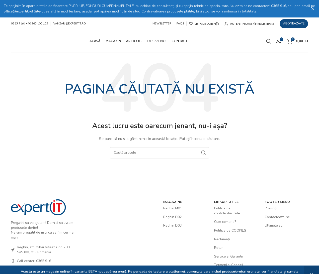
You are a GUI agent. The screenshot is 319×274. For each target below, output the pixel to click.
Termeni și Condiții (228, 264)
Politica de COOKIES (230, 230)
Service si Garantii (228, 256)
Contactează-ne (277, 216)
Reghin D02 (172, 216)
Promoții (271, 208)
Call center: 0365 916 (34, 260)
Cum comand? (225, 221)
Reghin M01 (172, 208)
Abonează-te (294, 23)
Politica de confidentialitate (227, 210)
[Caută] (269, 41)
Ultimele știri (275, 225)
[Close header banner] (313, 8)
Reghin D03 (172, 225)
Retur (218, 247)
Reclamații (222, 238)
